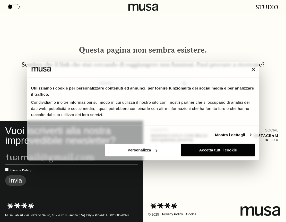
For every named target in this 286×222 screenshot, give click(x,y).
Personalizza (142, 150)
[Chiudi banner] (253, 69)
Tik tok (270, 140)
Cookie (191, 214)
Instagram (266, 136)
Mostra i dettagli (230, 135)
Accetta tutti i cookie (218, 150)
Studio (267, 7)
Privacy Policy (20, 170)
